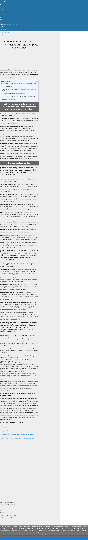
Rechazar (44, 534)
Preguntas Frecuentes (7, 86)
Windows (2, 17)
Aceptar (44, 538)
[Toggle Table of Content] (36, 81)
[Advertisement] (19, 59)
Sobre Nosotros (3, 29)
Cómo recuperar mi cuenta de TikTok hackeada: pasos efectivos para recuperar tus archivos (18, 83)
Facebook (2, 12)
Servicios (2, 26)
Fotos (1, 19)
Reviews (2, 27)
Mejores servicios (4, 22)
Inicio (1, 9)
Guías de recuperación (5, 11)
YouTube (2, 16)
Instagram (2, 14)
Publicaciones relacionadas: (10, 98)
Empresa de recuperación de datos (8, 24)
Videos (1, 21)
